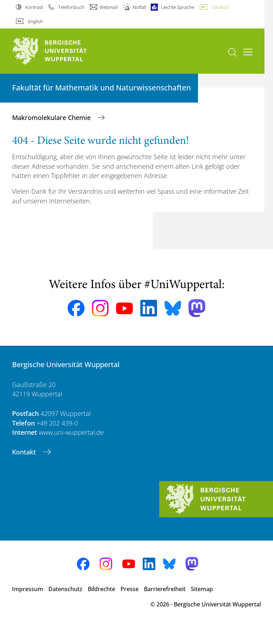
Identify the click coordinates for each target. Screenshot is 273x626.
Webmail (109, 7)
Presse (130, 589)
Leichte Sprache (177, 7)
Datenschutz (65, 589)
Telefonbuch (71, 7)
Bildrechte (101, 589)
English (35, 21)
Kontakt (25, 452)
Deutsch (220, 7)
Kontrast (34, 7)
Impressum (27, 589)
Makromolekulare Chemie (52, 117)
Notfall (139, 7)
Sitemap (202, 589)
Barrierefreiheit (165, 589)
